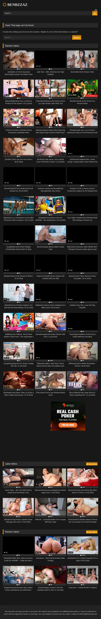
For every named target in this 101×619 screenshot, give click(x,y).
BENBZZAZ (15, 5)
